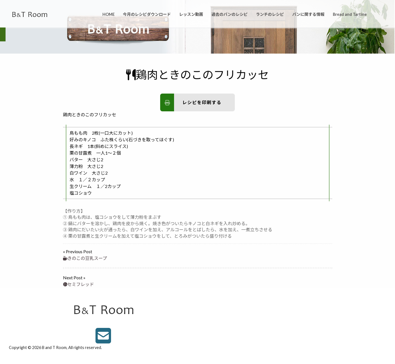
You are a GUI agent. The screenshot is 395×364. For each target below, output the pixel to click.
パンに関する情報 (308, 14)
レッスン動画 (191, 14)
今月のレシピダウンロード (147, 14)
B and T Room (54, 347)
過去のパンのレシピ (230, 14)
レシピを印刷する (191, 102)
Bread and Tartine (350, 14)
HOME (108, 14)
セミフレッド (78, 284)
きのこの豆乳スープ (85, 258)
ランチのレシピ (270, 14)
